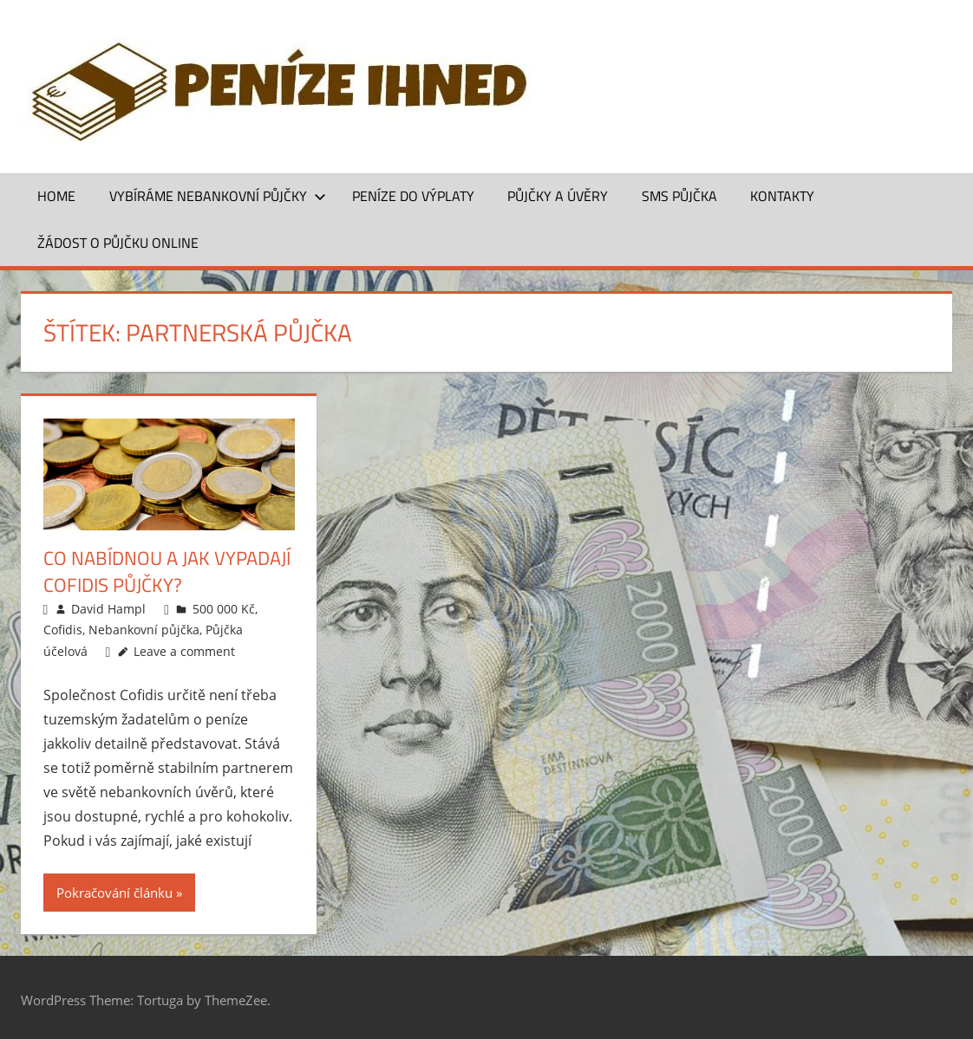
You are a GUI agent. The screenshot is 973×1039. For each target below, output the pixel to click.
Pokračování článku (114, 892)
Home (56, 195)
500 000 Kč (224, 609)
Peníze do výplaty (413, 195)
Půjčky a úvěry (557, 195)
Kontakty (782, 195)
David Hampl (108, 609)
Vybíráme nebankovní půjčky (217, 195)
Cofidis (62, 629)
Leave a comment (184, 651)
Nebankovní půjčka (143, 629)
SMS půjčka (679, 195)
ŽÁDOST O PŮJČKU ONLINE (118, 242)
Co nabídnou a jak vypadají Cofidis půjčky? (167, 571)
